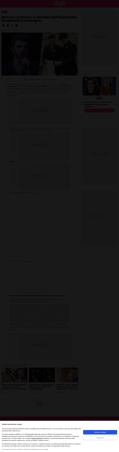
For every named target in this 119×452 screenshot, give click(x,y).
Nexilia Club (100, 438)
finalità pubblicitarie (37, 438)
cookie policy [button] (16, 431)
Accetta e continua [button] (100, 432)
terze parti (31, 434)
